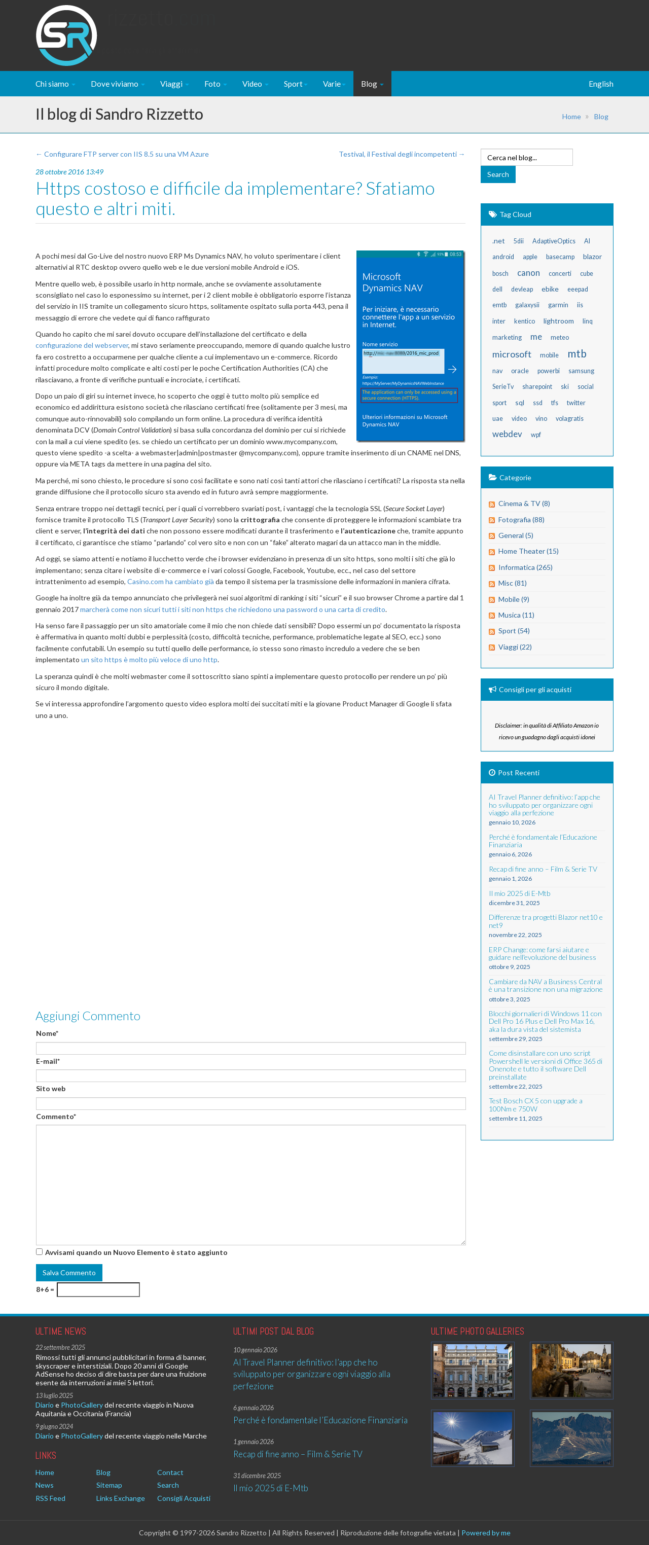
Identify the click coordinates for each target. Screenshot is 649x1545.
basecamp (560, 257)
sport (499, 403)
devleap (522, 289)
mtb (577, 353)
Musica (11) (516, 614)
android (503, 257)
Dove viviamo (118, 83)
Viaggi (174, 83)
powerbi (548, 371)
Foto (215, 83)
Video (255, 83)
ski (565, 386)
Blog (372, 83)
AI (587, 241)
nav (497, 371)
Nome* (47, 1033)
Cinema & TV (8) (524, 503)
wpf (536, 435)
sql (519, 402)
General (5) (515, 535)
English (601, 83)
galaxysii (527, 305)
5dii (519, 241)
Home (571, 116)
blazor (592, 256)
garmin (558, 305)
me (536, 336)
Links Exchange (120, 1498)
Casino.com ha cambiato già (170, 581)
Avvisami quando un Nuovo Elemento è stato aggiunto (136, 1252)
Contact (170, 1472)
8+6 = (45, 1289)
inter (499, 321)
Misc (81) (512, 583)
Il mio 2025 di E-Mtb (270, 1488)
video (519, 418)
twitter (576, 403)
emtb (499, 305)
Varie (334, 83)
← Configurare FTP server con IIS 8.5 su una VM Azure (122, 154)
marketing (507, 337)
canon (528, 272)
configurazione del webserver (81, 345)
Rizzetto (161, 27)
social (586, 386)
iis (580, 305)
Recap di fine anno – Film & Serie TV (298, 1454)
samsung (581, 371)
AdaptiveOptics (553, 241)
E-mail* (48, 1061)
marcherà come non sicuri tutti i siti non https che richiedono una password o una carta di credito (232, 609)
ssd (538, 403)
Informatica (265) (525, 567)
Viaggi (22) (515, 646)
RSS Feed (50, 1498)
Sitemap (109, 1485)
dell (497, 289)
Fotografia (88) (521, 519)
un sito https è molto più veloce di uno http (149, 659)
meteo (560, 337)
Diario (44, 1404)
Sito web (50, 1088)
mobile (549, 355)
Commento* (56, 1116)
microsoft (511, 354)
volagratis (570, 418)
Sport (296, 83)
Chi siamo (55, 83)
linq (588, 321)
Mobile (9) (513, 599)
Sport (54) (514, 630)
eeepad (577, 289)
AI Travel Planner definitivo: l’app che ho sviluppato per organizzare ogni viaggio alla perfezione (311, 1374)
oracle (520, 371)
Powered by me (486, 1532)
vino (541, 418)
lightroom (559, 320)
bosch (500, 273)
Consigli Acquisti (183, 1498)
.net (498, 240)
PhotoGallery (82, 1404)
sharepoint (537, 386)
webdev (507, 433)
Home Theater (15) (528, 551)
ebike (550, 288)
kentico (524, 321)
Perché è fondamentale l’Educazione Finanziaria (320, 1420)
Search (168, 1485)
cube (586, 273)
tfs (554, 403)
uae (497, 418)
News (44, 1485)
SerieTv (503, 386)
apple (530, 257)
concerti (560, 273)
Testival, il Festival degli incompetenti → (402, 154)
